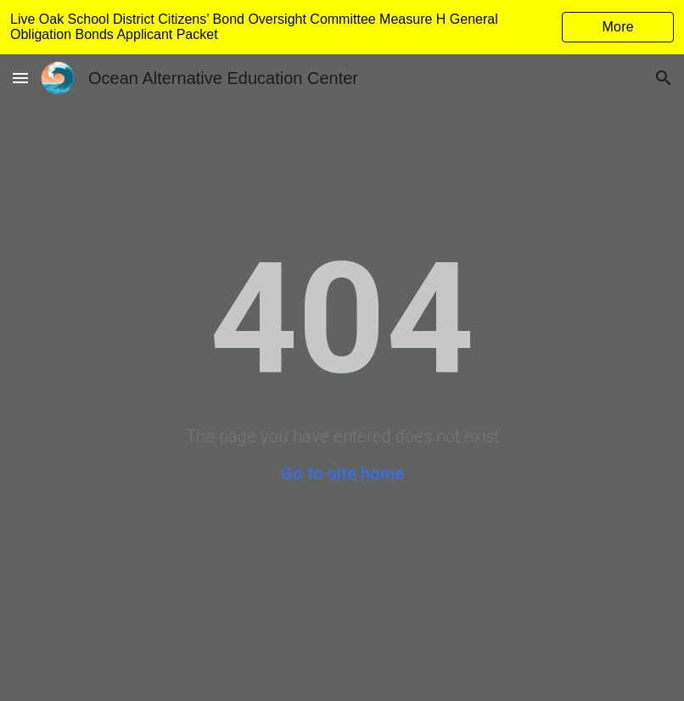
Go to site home (342, 473)
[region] (342, 27)
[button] (20, 77)
